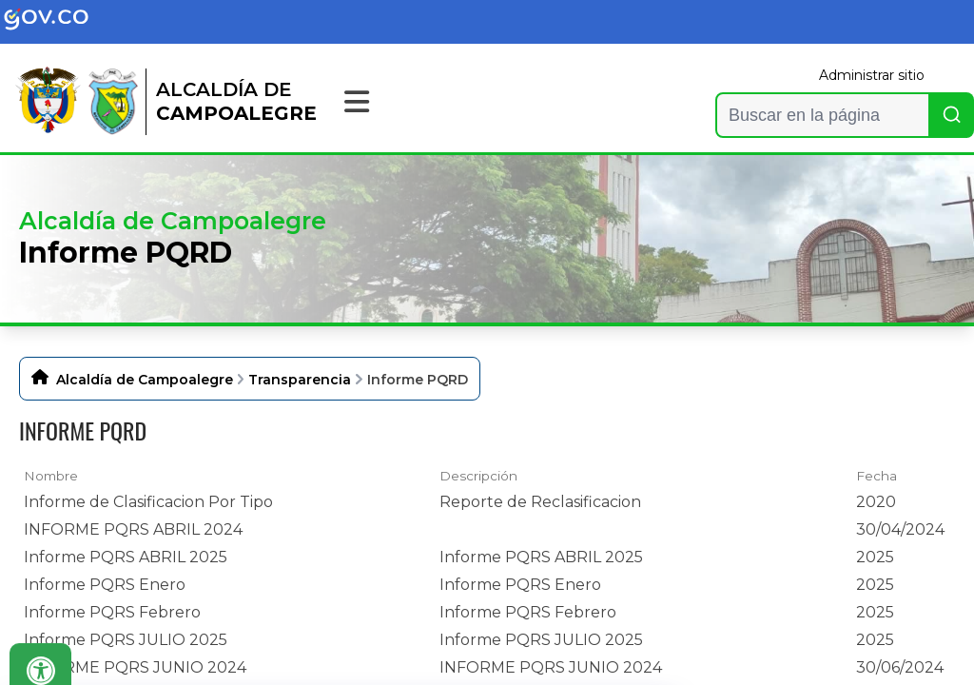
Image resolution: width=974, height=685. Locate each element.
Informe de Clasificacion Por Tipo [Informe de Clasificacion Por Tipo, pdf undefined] (148, 502)
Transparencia (299, 379)
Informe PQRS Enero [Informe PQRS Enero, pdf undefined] (104, 585)
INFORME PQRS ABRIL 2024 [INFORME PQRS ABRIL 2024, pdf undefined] (133, 529)
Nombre (51, 475)
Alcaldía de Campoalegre (144, 379)
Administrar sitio (872, 75)
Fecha (876, 475)
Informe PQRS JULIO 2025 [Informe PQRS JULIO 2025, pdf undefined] (125, 640)
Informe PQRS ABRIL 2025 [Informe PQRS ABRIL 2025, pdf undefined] (125, 557)
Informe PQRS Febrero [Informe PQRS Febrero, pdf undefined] (112, 612)
